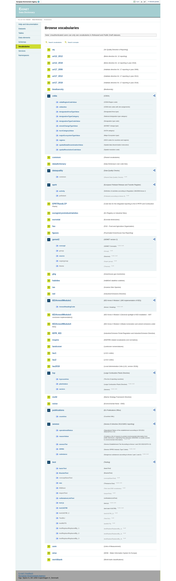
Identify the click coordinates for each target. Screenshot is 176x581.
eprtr (54, 185)
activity (62, 191)
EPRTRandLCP (59, 204)
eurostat (56, 220)
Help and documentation (28, 24)
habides (56, 280)
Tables (21, 33)
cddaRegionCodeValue (68, 102)
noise (55, 404)
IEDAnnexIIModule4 (61, 324)
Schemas (22, 42)
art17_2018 (57, 83)
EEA (28, 2)
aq (53, 50)
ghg (54, 274)
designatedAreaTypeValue (69, 112)
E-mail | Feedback (25, 573)
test (54, 462)
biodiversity (58, 89)
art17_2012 (57, 76)
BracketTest (63, 473)
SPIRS (61, 449)
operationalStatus (66, 430)
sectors (62, 389)
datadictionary (59, 164)
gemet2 (55, 239)
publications (58, 410)
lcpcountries (64, 379)
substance (63, 454)
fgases (55, 233)
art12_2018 (57, 63)
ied (53, 294)
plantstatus (63, 384)
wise (54, 553)
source (61, 256)
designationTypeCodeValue (69, 121)
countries (63, 416)
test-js (61, 503)
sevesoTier (63, 444)
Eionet (28, 19)
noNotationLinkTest (66, 498)
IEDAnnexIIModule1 (61, 300)
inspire (55, 340)
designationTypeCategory (69, 116)
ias (53, 287)
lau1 (54, 353)
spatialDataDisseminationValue (71, 145)
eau (60, 483)
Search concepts (73, 42)
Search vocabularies (55, 42)
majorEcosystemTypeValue (69, 135)
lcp (53, 373)
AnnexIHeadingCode (67, 307)
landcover (57, 346)
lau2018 (56, 366)
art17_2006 (57, 69)
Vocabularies (24, 47)
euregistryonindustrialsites (65, 213)
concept (62, 246)
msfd (54, 397)
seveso (55, 424)
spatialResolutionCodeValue (70, 150)
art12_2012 (57, 56)
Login (137, 1)
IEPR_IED (56, 333)
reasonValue (64, 436)
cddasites (63, 107)
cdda (54, 96)
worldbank (57, 559)
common (56, 157)
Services (21, 51)
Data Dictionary (37, 19)
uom (54, 546)
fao (53, 226)
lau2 (54, 360)
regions (62, 140)
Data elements (24, 38)
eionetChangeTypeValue (68, 126)
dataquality (57, 170)
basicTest (63, 468)
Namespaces (23, 55)
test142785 (63, 508)
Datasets (22, 29)
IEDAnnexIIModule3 (61, 315)
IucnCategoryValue (66, 131)
